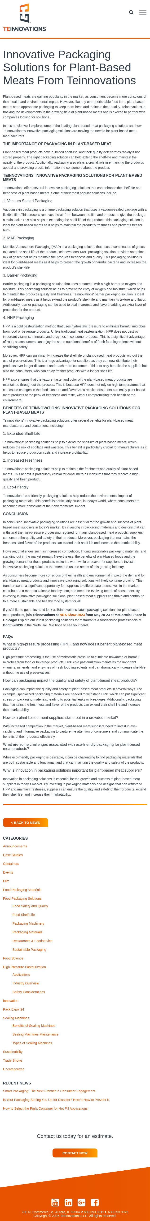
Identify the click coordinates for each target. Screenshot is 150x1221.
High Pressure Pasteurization (24, 967)
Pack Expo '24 (13, 1009)
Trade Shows (12, 1060)
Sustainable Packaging (29, 949)
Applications (22, 974)
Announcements (15, 846)
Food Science (13, 958)
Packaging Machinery (28, 923)
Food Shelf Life (24, 915)
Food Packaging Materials (22, 890)
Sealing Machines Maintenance (36, 1034)
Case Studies (13, 855)
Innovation (10, 1001)
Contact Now (75, 1153)
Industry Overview (26, 983)
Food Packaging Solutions (22, 898)
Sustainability (13, 1052)
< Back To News (25, 823)
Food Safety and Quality (30, 906)
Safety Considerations (29, 992)
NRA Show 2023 (72, 615)
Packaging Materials (27, 932)
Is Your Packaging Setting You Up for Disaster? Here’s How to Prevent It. (56, 1100)
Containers (11, 864)
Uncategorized (13, 1069)
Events (8, 872)
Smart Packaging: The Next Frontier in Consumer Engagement (49, 1091)
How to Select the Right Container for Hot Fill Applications (45, 1108)
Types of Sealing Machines (32, 1043)
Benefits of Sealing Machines (34, 1026)
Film (6, 881)
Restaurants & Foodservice (33, 941)
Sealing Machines (16, 1018)
